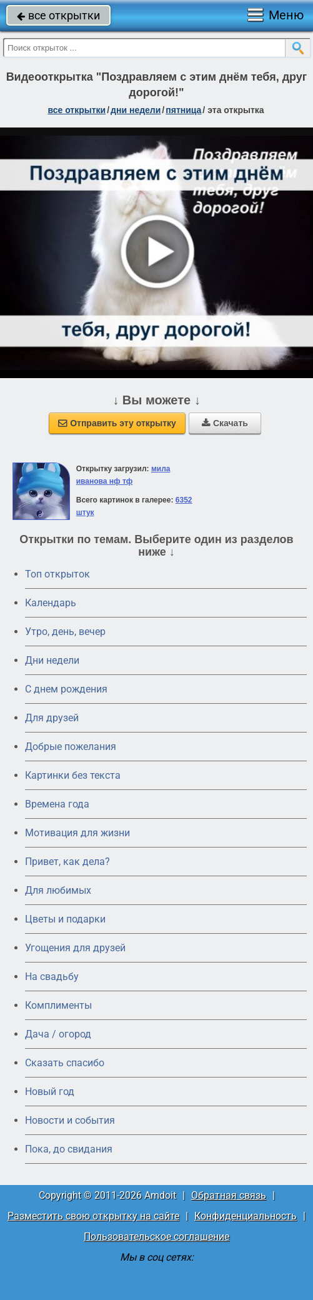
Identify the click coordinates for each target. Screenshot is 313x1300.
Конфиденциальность (245, 1216)
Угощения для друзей (75, 948)
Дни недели (52, 660)
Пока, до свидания (68, 1149)
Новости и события (70, 1120)
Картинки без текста (73, 775)
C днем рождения (66, 689)
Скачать (225, 423)
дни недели (136, 110)
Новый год (49, 1092)
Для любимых (58, 890)
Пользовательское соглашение (156, 1236)
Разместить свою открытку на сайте (93, 1216)
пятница (183, 110)
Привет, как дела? (67, 862)
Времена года (57, 804)
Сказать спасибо (64, 1063)
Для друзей (52, 718)
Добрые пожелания (70, 746)
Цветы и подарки (65, 919)
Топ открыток (57, 574)
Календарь (50, 603)
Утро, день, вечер (65, 632)
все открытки (58, 15)
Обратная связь (228, 1195)
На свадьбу (52, 976)
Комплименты (58, 1005)
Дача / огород (58, 1034)
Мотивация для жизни (77, 833)
